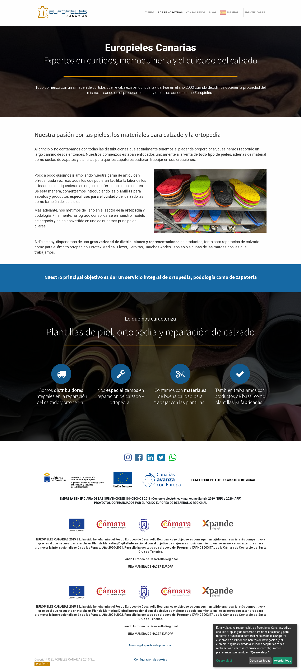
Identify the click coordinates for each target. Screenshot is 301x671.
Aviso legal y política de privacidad (150, 645)
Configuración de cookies (150, 659)
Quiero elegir (224, 661)
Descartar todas (260, 660)
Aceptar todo (282, 660)
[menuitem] (149, 12)
